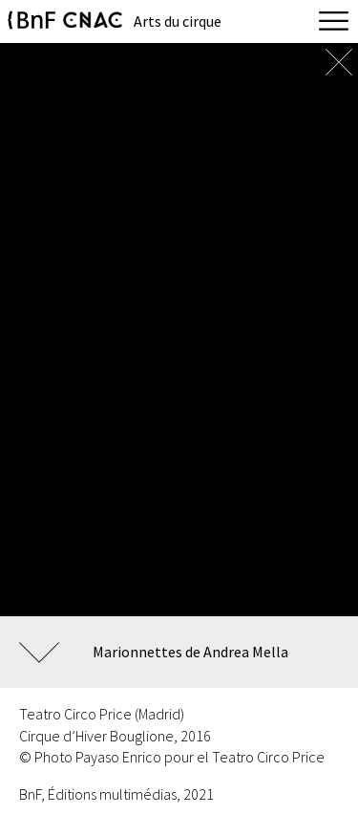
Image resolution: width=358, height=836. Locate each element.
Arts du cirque (177, 21)
